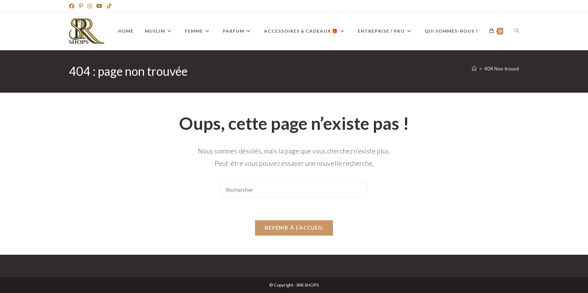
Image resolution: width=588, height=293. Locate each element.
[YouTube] (99, 6)
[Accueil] (474, 69)
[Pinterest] (80, 6)
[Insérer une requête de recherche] (294, 189)
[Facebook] (72, 6)
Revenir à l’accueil (294, 228)
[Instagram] (89, 6)
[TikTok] (109, 6)
